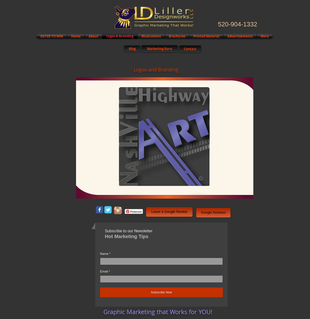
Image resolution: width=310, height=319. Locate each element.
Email (104, 271)
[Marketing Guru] (159, 48)
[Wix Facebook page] (99, 209)
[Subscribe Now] (161, 292)
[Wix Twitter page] (108, 209)
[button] (164, 138)
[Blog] (132, 49)
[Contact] (190, 49)
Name (104, 253)
